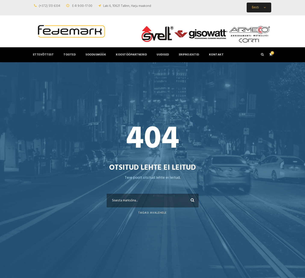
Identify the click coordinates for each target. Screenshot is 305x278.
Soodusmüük (95, 54)
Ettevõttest (43, 54)
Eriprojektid (189, 54)
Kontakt (216, 54)
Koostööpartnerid (131, 54)
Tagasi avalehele (152, 212)
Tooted (69, 54)
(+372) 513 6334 (49, 6)
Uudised (163, 54)
